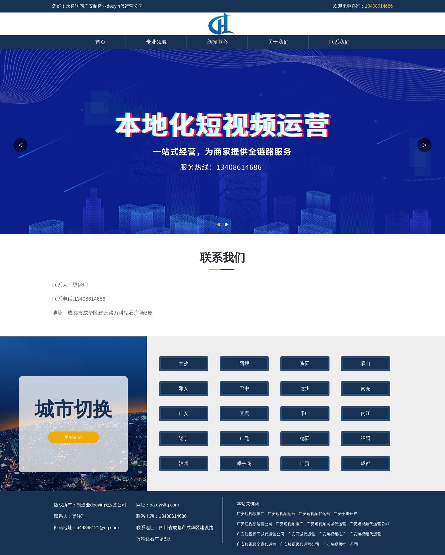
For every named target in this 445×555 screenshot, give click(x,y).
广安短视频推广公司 (340, 544)
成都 (365, 463)
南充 (365, 388)
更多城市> (73, 437)
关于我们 (278, 42)
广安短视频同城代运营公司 (260, 534)
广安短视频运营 (281, 513)
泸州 (183, 463)
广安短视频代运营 (314, 513)
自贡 (305, 463)
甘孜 (183, 363)
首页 (100, 42)
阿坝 (244, 363)
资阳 (305, 363)
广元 (244, 438)
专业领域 (156, 42)
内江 (365, 413)
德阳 (305, 438)
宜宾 (244, 413)
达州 (305, 388)
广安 (183, 413)
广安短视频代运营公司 (369, 524)
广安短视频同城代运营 (326, 524)
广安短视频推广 (251, 513)
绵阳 (365, 438)
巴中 (244, 388)
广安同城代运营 (301, 534)
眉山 (365, 363)
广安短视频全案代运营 (256, 544)
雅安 (183, 388)
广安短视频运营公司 (254, 524)
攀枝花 (244, 463)
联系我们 (339, 42)
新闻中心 (217, 42)
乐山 (305, 413)
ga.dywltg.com (164, 504)
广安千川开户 (345, 513)
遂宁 (183, 438)
